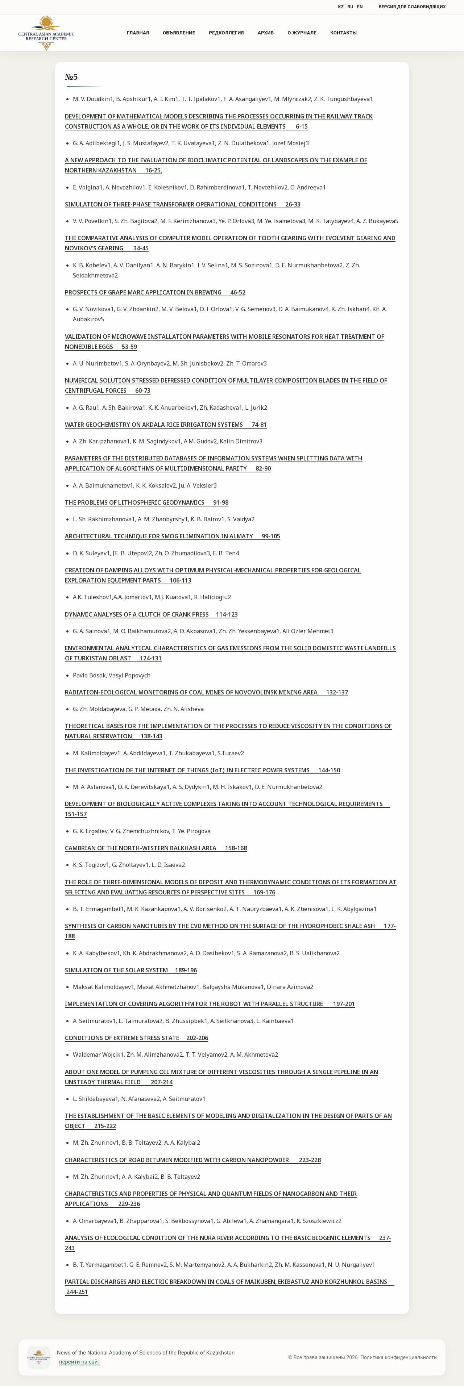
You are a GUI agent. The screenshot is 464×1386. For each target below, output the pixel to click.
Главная (138, 33)
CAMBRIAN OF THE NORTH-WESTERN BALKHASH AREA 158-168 (156, 848)
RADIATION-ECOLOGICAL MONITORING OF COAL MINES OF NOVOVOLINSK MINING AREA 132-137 (206, 692)
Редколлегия (226, 33)
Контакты (343, 33)
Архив (266, 33)
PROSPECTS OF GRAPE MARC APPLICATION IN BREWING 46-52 (155, 292)
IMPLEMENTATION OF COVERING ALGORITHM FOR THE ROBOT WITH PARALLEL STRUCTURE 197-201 (210, 1004)
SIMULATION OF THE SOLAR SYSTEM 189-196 (131, 970)
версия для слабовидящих (412, 6)
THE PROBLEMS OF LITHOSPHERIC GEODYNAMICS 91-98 (146, 502)
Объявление (179, 33)
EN (360, 6)
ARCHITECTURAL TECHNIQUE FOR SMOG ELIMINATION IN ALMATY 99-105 (172, 536)
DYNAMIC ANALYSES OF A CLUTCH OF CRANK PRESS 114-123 (151, 614)
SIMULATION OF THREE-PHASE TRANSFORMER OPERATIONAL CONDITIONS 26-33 (183, 204)
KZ (341, 6)
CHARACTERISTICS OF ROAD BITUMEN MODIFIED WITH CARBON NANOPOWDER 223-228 (193, 1160)
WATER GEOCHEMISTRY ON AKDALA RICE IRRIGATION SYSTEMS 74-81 (166, 425)
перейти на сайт (79, 1361)
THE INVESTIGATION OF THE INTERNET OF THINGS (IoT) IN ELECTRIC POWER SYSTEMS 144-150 (202, 770)
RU (350, 6)
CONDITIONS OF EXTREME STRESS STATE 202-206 (136, 1038)
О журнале (301, 33)
